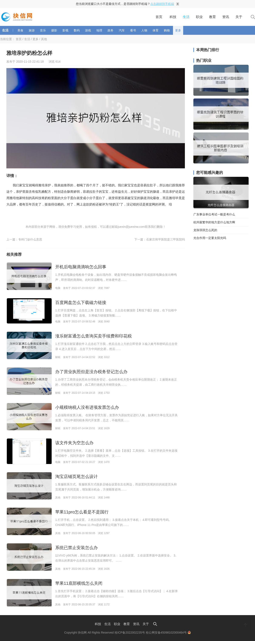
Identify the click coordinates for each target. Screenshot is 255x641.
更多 (178, 30)
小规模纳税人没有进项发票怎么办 (87, 407)
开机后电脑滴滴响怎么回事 (80, 266)
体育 (156, 30)
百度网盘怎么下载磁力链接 (80, 302)
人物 (144, 30)
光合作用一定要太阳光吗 (209, 238)
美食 (20, 30)
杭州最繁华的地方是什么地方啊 (214, 222)
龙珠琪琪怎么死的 (205, 230)
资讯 (225, 17)
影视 (65, 30)
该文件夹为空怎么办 (74, 442)
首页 (159, 17)
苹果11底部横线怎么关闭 (78, 583)
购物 (167, 30)
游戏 (88, 30)
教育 (212, 17)
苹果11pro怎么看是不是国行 (82, 512)
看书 (133, 30)
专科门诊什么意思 (30, 239)
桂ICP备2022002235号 (130, 632)
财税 (57, 357)
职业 (199, 17)
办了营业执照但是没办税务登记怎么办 (91, 371)
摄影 (54, 30)
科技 (173, 17)
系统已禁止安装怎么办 (76, 547)
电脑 (57, 288)
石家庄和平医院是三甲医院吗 (165, 239)
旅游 (32, 30)
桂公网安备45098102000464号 (168, 632)
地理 (99, 30)
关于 (238, 17)
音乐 (43, 30)
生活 (186, 17)
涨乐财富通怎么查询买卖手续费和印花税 (93, 336)
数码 (77, 30)
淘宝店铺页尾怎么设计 (76, 476)
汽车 (122, 30)
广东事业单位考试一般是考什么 (214, 214)
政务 (110, 30)
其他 (44, 39)
